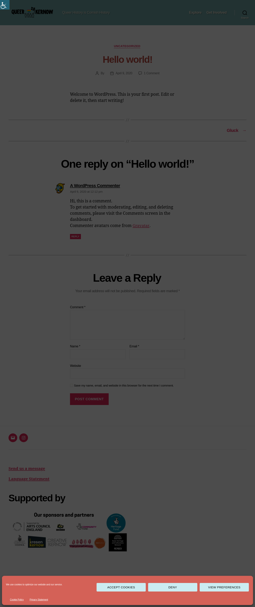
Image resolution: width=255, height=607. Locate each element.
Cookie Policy (17, 599)
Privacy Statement (39, 599)
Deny (172, 587)
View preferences (224, 587)
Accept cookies (121, 587)
